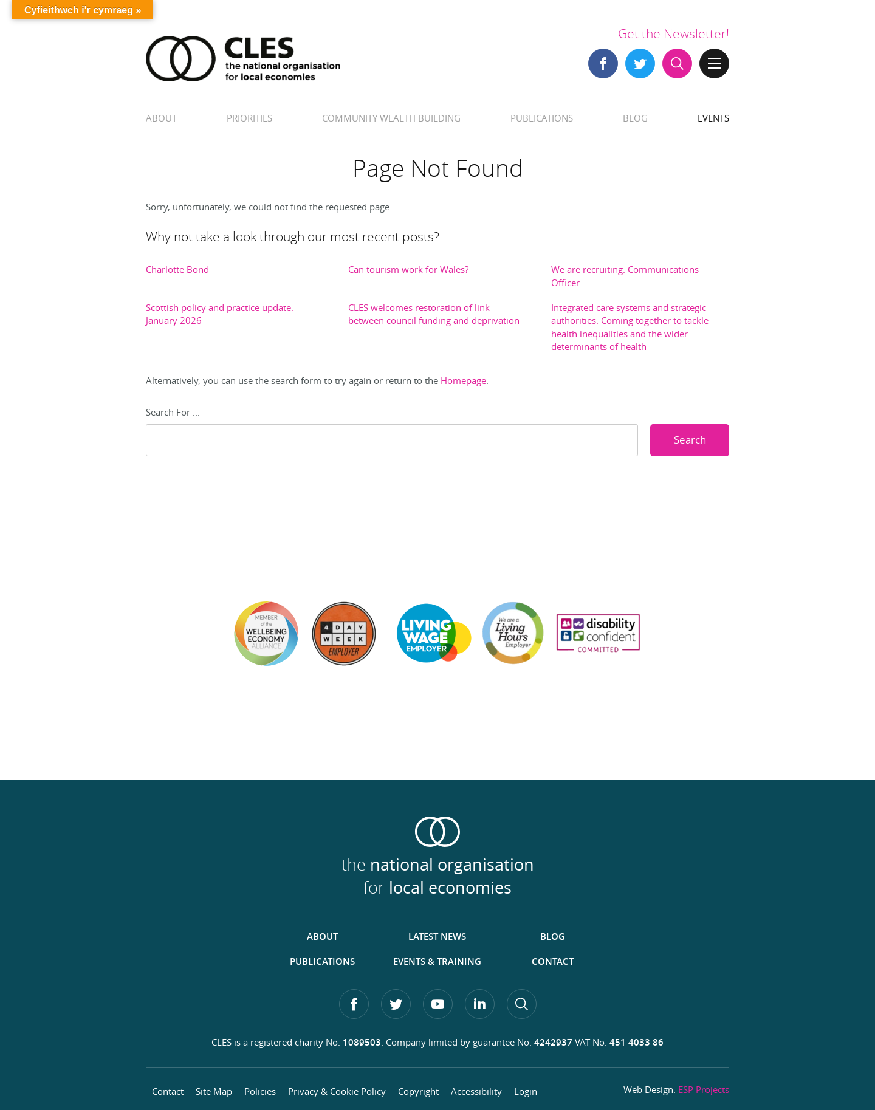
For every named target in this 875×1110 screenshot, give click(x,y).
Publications (541, 118)
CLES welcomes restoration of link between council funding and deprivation (434, 313)
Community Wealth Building (391, 118)
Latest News (437, 936)
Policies (260, 1091)
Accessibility (476, 1091)
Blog (635, 118)
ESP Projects (703, 1089)
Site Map (214, 1091)
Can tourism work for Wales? (408, 269)
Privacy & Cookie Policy (337, 1091)
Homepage (463, 380)
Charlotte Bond (177, 269)
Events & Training (437, 961)
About (161, 118)
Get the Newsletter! (673, 33)
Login (525, 1091)
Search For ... (173, 412)
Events (713, 118)
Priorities (249, 118)
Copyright (418, 1091)
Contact (553, 961)
